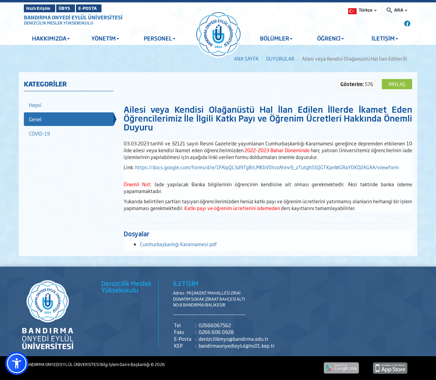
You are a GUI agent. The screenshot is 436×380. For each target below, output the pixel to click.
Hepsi (35, 104)
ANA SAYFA (246, 58)
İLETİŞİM (385, 38)
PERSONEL (159, 38)
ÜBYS (74, 8)
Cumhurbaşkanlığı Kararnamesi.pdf (178, 244)
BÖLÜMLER (276, 38)
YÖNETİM (105, 38)
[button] (17, 363)
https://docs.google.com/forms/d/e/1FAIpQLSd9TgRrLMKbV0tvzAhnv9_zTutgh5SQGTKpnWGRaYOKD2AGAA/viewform (267, 167)
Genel (35, 119)
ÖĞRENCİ (330, 38)
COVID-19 (39, 133)
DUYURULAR (280, 58)
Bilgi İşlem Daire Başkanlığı (125, 364)
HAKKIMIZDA (51, 38)
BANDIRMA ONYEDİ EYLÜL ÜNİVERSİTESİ (73, 17)
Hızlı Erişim (41, 8)
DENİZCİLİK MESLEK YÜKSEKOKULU (58, 23)
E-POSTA (105, 8)
